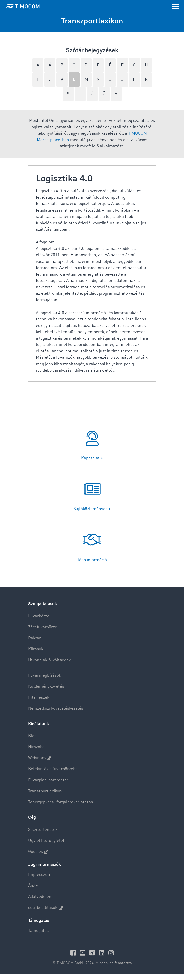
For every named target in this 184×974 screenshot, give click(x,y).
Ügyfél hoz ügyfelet (46, 841)
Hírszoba (36, 747)
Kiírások (35, 649)
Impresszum (39, 875)
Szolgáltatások (42, 604)
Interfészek (38, 697)
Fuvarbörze (38, 616)
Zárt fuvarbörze (42, 627)
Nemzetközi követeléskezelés (55, 708)
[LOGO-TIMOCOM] (23, 6)
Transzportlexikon (45, 791)
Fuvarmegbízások (44, 675)
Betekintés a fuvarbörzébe (53, 769)
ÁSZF (33, 886)
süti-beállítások (45, 907)
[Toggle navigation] (175, 6)
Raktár (34, 638)
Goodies (38, 851)
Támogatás (38, 931)
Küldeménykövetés (46, 686)
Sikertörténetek (43, 830)
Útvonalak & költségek (49, 660)
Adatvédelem (40, 897)
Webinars (39, 758)
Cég (32, 817)
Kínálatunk (38, 724)
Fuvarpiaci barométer (48, 780)
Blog (32, 736)
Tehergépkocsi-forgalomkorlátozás (60, 802)
